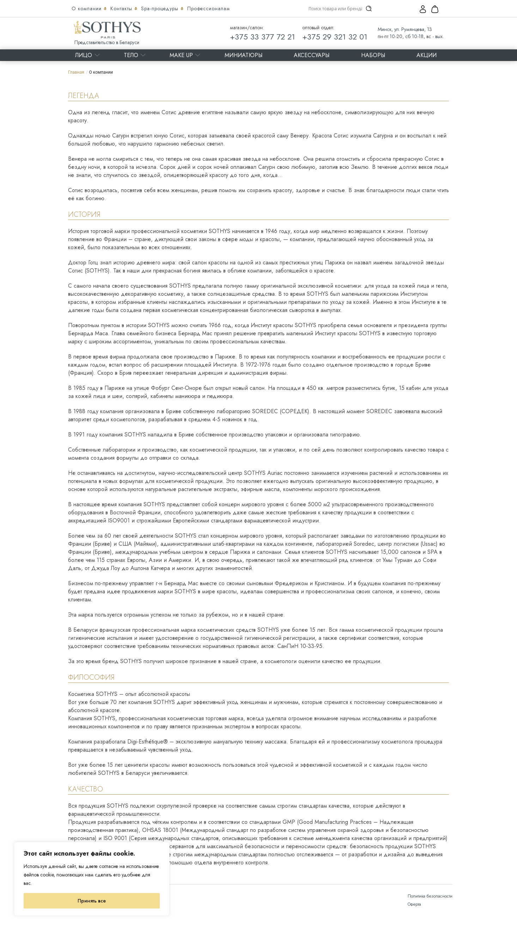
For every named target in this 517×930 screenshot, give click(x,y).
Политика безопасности (430, 896)
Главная (76, 72)
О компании (87, 8)
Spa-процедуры (160, 8)
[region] (91, 879)
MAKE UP (181, 55)
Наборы (373, 55)
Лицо (83, 55)
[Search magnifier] (369, 8)
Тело (131, 55)
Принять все (92, 900)
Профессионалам (208, 8)
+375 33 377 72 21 (262, 36)
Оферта (414, 904)
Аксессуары (311, 55)
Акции (426, 55)
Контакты (122, 8)
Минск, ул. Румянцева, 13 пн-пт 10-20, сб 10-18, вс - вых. (411, 33)
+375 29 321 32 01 (334, 36)
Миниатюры (243, 55)
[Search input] (335, 8)
